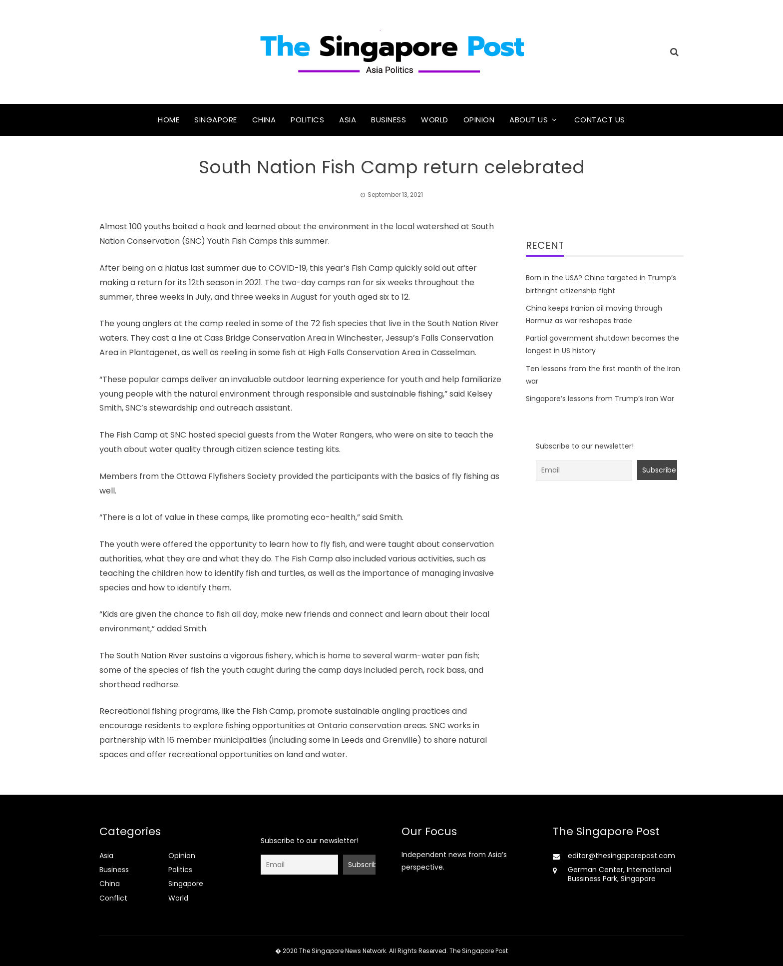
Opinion (479, 119)
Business (388, 119)
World (434, 119)
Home (168, 119)
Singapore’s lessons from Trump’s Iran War (600, 399)
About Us (528, 119)
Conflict (113, 898)
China (264, 119)
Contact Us (599, 119)
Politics (307, 119)
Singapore (215, 119)
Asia (347, 119)
